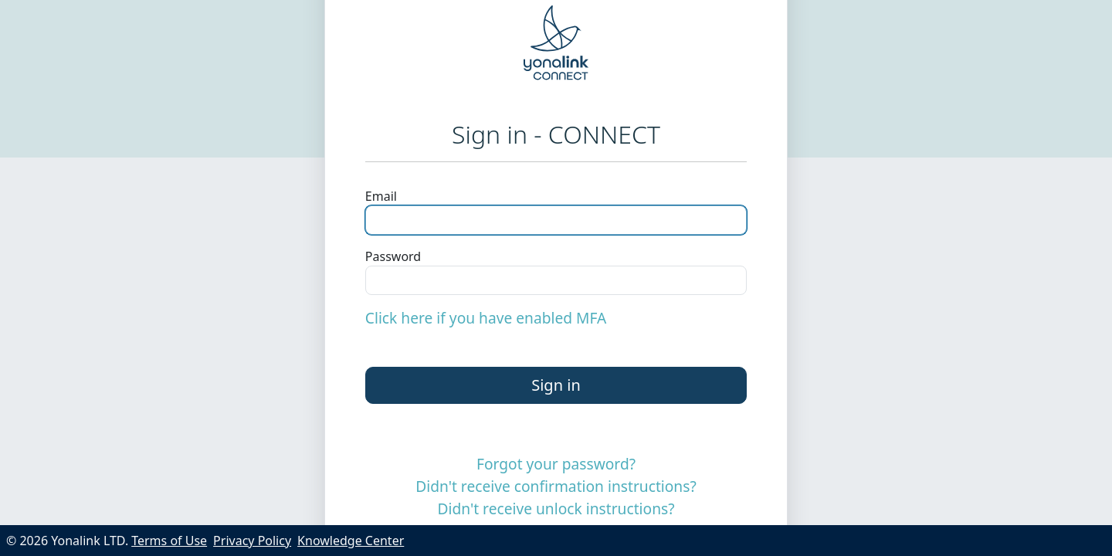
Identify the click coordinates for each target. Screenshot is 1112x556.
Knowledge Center (350, 540)
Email (381, 196)
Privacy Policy (252, 540)
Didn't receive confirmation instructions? (556, 486)
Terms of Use (169, 540)
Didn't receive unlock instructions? (555, 508)
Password (393, 256)
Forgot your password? (556, 463)
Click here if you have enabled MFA (486, 317)
